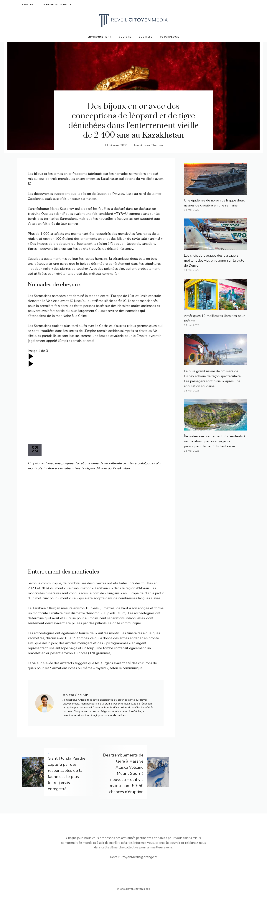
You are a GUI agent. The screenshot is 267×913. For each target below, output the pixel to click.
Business (146, 36)
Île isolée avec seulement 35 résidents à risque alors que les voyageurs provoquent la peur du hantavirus (214, 441)
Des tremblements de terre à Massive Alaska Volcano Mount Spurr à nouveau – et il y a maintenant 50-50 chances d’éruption (123, 773)
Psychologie (169, 36)
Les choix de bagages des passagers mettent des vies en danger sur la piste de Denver (214, 260)
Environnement (99, 36)
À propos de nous (57, 4)
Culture (125, 36)
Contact (29, 4)
